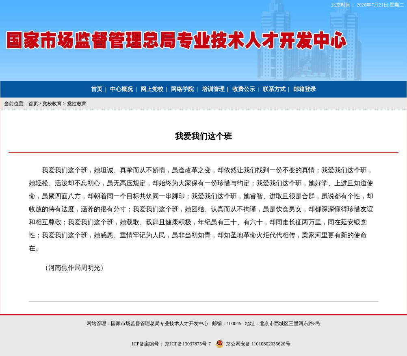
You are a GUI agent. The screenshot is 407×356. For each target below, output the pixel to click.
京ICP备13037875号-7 (188, 344)
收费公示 (243, 89)
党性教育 (77, 103)
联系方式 (274, 89)
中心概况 (121, 89)
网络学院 (182, 89)
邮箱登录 (304, 89)
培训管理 (213, 89)
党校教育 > (54, 103)
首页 (96, 89)
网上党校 (152, 89)
